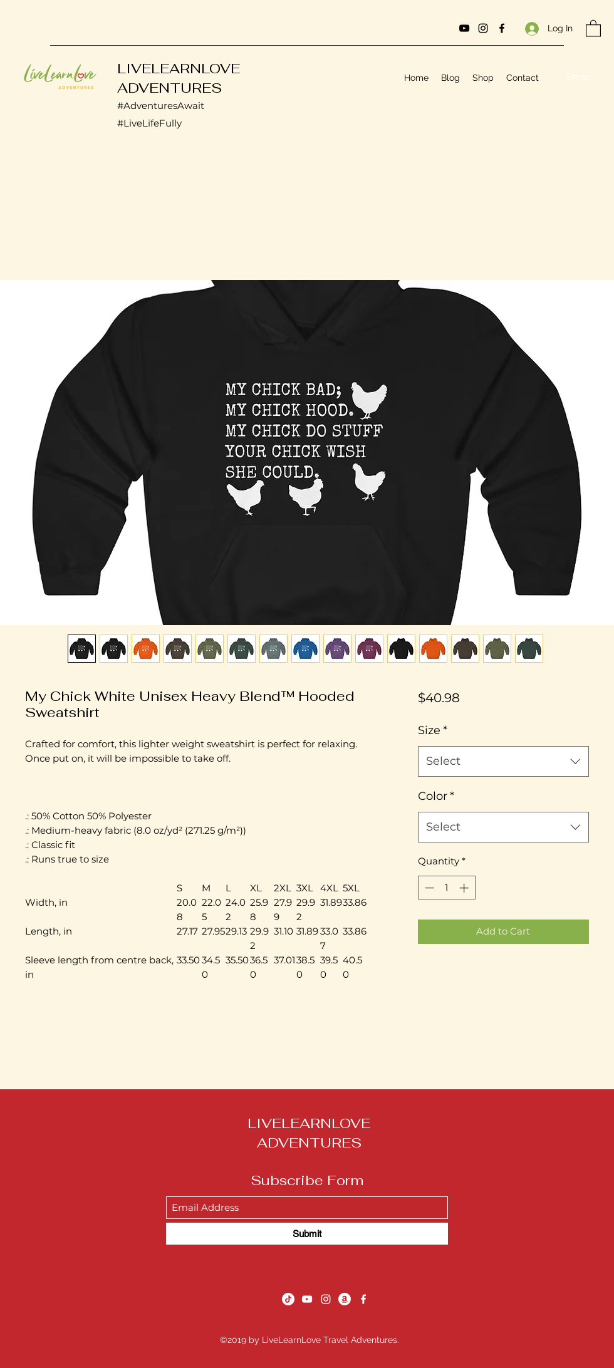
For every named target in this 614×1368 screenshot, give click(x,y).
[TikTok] (288, 1299)
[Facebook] (502, 28)
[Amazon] (344, 1299)
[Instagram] (483, 28)
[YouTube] (464, 28)
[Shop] (578, 77)
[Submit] (307, 1234)
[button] (593, 28)
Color (436, 796)
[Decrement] (428, 887)
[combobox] (503, 761)
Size (432, 730)
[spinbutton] (446, 887)
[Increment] (465, 887)
